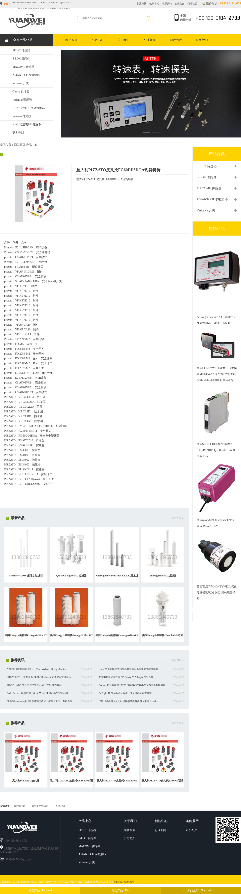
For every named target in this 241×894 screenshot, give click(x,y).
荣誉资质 (129, 830)
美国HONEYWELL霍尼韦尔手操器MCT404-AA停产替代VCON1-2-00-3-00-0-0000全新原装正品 (217, 374)
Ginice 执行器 (20, 91)
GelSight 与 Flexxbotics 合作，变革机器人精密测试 (125, 693)
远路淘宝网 (19, 806)
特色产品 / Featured (40, 890)
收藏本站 (154, 3)
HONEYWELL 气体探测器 (28, 108)
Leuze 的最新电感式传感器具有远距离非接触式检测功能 (128, 669)
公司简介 (129, 838)
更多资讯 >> (178, 660)
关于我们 (123, 40)
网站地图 (192, 3)
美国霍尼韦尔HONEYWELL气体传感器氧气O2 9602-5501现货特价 (217, 592)
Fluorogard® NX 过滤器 (162, 575)
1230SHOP (59, 806)
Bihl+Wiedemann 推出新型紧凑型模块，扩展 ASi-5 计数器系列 (39, 701)
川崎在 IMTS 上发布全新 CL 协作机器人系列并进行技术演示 (39, 677)
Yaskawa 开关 (20, 83)
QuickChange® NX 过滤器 (71, 575)
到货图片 (176, 40)
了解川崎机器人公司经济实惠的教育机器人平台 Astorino (128, 701)
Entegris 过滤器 (21, 116)
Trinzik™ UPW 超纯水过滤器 (26, 575)
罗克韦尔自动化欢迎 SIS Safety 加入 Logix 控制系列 (126, 677)
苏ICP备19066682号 (124, 881)
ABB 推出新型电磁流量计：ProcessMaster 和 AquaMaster (41, 3)
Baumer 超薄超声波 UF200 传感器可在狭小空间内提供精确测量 (132, 685)
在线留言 (179, 3)
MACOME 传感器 (23, 66)
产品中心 (97, 40)
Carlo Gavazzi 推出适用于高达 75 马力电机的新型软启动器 (37, 693)
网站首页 (71, 40)
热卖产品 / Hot (120, 890)
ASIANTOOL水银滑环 (26, 75)
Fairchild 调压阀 (22, 99)
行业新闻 (150, 40)
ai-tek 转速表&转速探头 (26, 124)
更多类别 (18, 132)
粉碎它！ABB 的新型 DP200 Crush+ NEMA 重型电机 (34, 685)
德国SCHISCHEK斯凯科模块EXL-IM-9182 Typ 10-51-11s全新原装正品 (216, 450)
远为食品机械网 (40, 806)
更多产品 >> (178, 518)
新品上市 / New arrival (200, 890)
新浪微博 (141, 3)
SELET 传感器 (21, 50)
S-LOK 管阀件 (21, 58)
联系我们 (167, 3)
